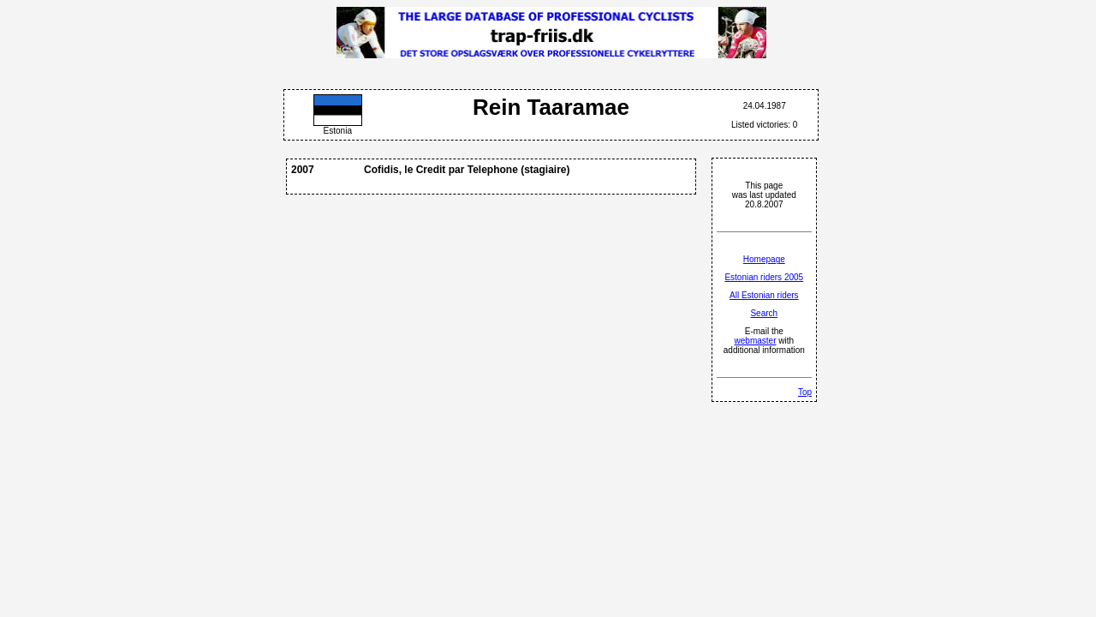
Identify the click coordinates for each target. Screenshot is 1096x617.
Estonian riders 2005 (763, 277)
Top (805, 392)
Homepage (764, 259)
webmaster (756, 340)
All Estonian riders (764, 295)
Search (763, 313)
